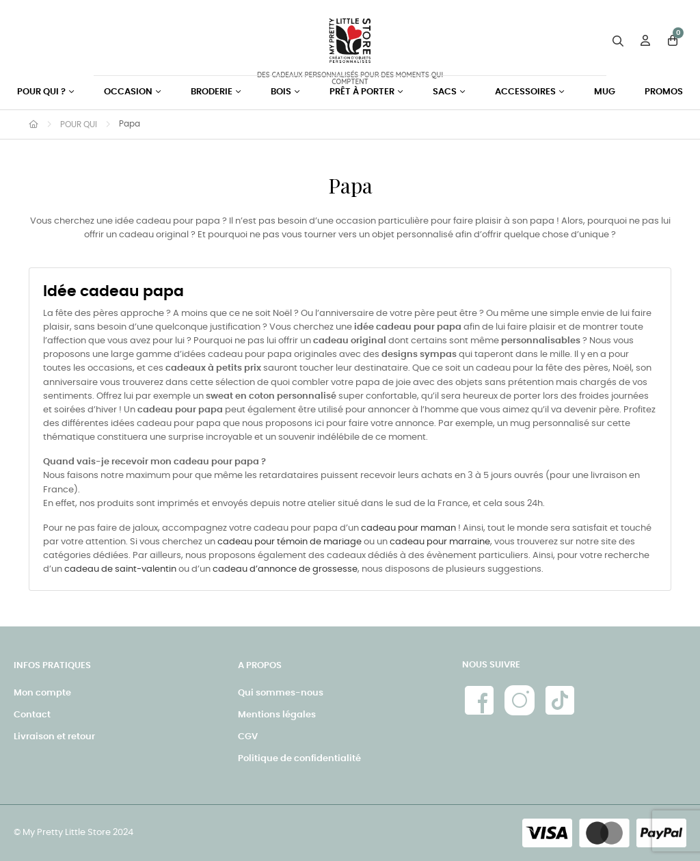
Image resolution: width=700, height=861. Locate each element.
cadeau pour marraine (440, 542)
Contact (32, 715)
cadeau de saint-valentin (120, 569)
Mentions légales (277, 715)
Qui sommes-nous (280, 693)
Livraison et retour (54, 736)
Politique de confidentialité (299, 758)
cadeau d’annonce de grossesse (285, 569)
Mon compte (42, 693)
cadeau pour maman (408, 528)
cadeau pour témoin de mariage (289, 542)
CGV (248, 736)
